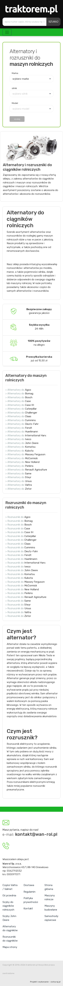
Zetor (28, 488)
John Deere (31, 443)
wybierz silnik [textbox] (20, 93)
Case (28, 401)
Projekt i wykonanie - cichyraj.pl (45, 982)
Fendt (28, 427)
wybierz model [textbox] (20, 108)
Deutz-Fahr (31, 423)
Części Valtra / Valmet (10, 887)
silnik (14, 88)
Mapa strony (10, 947)
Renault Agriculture (36, 469)
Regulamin (29, 891)
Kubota (29, 450)
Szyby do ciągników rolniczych (8, 906)
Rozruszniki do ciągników (10, 938)
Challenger (31, 412)
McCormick (31, 458)
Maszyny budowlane (51, 907)
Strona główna (49, 887)
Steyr (28, 477)
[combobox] (31, 78)
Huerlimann (31, 431)
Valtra (28, 484)
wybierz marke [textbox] (20, 78)
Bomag (29, 393)
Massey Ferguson (35, 454)
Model (15, 103)
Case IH (29, 405)
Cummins (30, 420)
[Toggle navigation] (7, 32)
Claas (28, 416)
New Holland (32, 462)
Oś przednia (9, 895)
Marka (15, 73)
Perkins (29, 465)
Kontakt (28, 908)
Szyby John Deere (9, 918)
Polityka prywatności (31, 900)
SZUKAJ (53, 21)
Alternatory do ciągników (10, 928)
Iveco (28, 439)
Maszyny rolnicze (50, 897)
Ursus (28, 481)
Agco (28, 389)
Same (28, 473)
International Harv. (35, 435)
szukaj (17, 119)
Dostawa (29, 885)
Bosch (28, 397)
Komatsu (30, 446)
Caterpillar (31, 408)
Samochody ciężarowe (51, 918)
